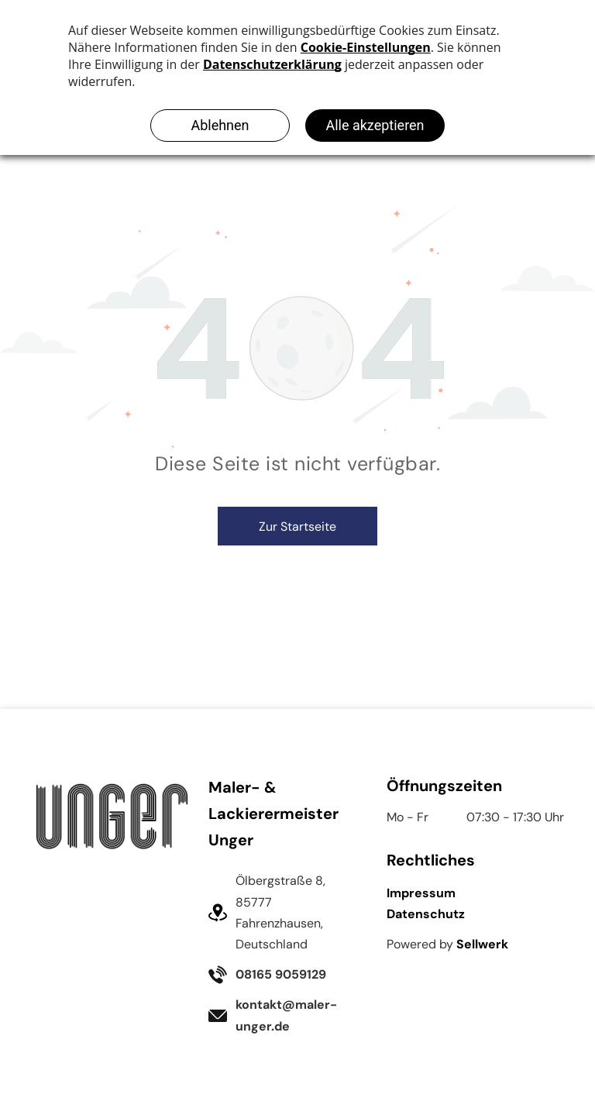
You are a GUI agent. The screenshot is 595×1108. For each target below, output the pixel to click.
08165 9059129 (281, 974)
